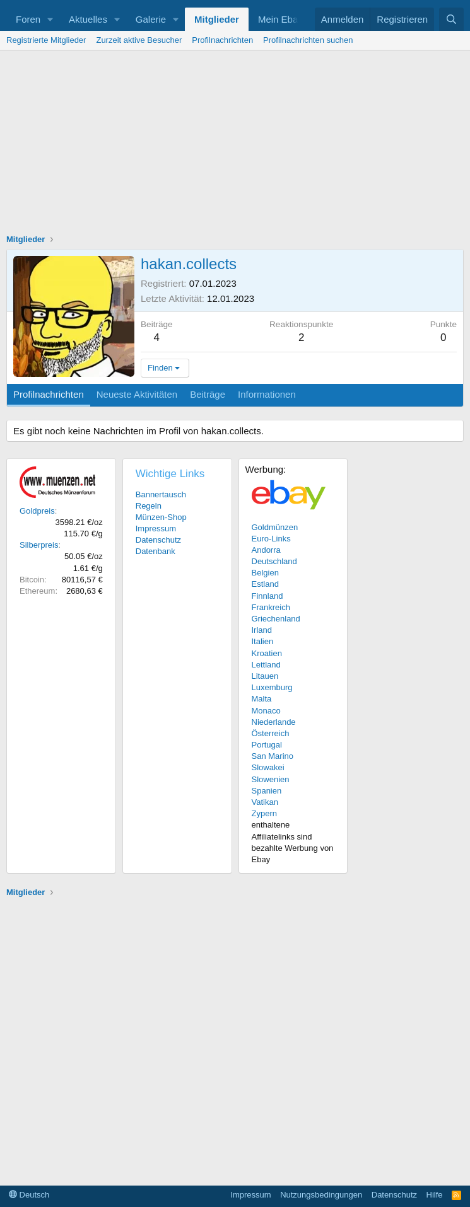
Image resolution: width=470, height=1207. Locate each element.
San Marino (272, 756)
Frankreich (271, 607)
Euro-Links (271, 538)
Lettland (266, 664)
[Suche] (451, 19)
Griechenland (276, 618)
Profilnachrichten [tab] (48, 394)
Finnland (267, 596)
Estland (265, 584)
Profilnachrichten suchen (308, 40)
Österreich (271, 733)
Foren (28, 19)
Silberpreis (39, 545)
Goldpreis (37, 511)
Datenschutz (158, 540)
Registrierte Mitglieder (46, 40)
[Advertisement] (235, 145)
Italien (263, 641)
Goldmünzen (275, 527)
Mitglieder (216, 19)
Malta (262, 698)
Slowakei (268, 767)
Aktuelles (88, 19)
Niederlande (274, 722)
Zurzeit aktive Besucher (139, 40)
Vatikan (265, 802)
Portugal (267, 744)
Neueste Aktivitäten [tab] (137, 394)
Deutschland (274, 561)
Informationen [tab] (267, 394)
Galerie (151, 19)
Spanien (267, 790)
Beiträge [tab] (207, 394)
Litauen (265, 676)
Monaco (266, 710)
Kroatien (267, 653)
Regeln (149, 506)
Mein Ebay (280, 19)
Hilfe (434, 1194)
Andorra (266, 550)
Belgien (265, 572)
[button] (50, 19)
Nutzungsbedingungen (321, 1194)
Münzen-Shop (161, 517)
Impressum (156, 528)
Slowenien (271, 779)
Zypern (264, 813)
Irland (262, 630)
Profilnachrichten (222, 40)
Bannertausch (161, 494)
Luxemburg (272, 687)
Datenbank (155, 551)
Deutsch (29, 1194)
